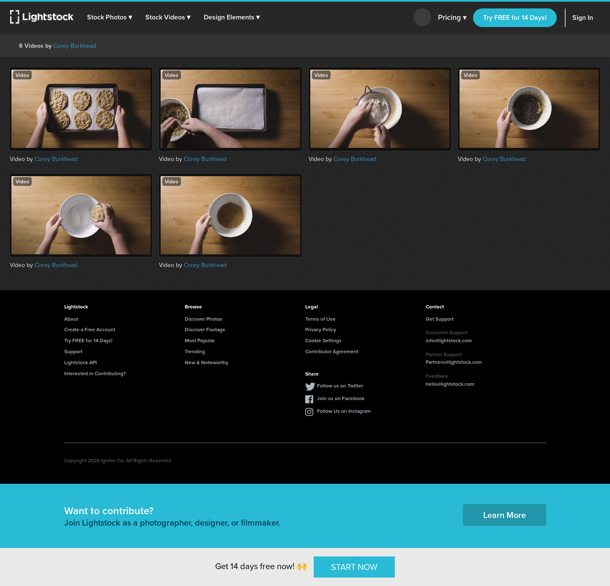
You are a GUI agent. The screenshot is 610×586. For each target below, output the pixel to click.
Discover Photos (203, 318)
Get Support (440, 318)
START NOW (354, 566)
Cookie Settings (323, 340)
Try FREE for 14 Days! (515, 17)
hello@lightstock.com (450, 383)
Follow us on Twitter (340, 385)
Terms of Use (320, 318)
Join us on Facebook (340, 398)
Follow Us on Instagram (344, 410)
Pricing (452, 17)
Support (73, 351)
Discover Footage (205, 329)
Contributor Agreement (331, 351)
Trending (195, 351)
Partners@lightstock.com (454, 361)
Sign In (582, 17)
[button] (109, 17)
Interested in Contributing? (95, 373)
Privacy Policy (320, 329)
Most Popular (200, 340)
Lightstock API (80, 362)
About (71, 318)
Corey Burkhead (74, 45)
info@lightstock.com (449, 340)
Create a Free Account (89, 329)
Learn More (504, 515)
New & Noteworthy (206, 362)
